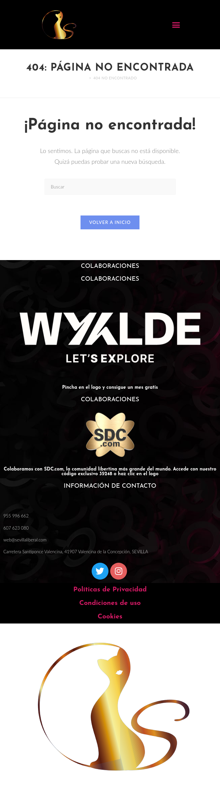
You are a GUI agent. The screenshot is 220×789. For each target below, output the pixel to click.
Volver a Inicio (110, 222)
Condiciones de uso (110, 603)
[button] (176, 24)
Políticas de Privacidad (110, 589)
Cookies (110, 616)
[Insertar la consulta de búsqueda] (110, 187)
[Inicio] (85, 78)
